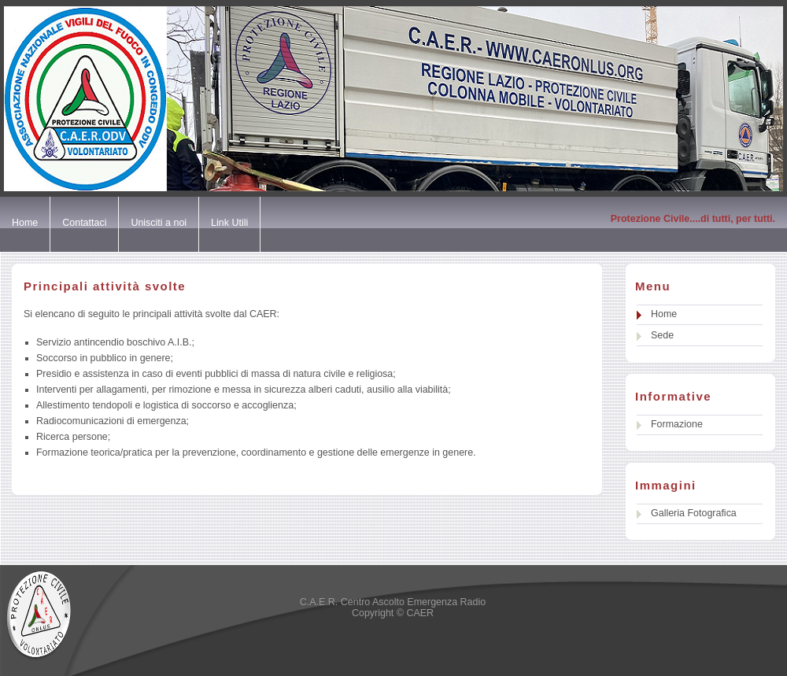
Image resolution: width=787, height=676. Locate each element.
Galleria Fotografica (694, 513)
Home (25, 222)
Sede (662, 335)
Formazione (677, 424)
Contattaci (84, 222)
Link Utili (229, 222)
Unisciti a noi (159, 222)
